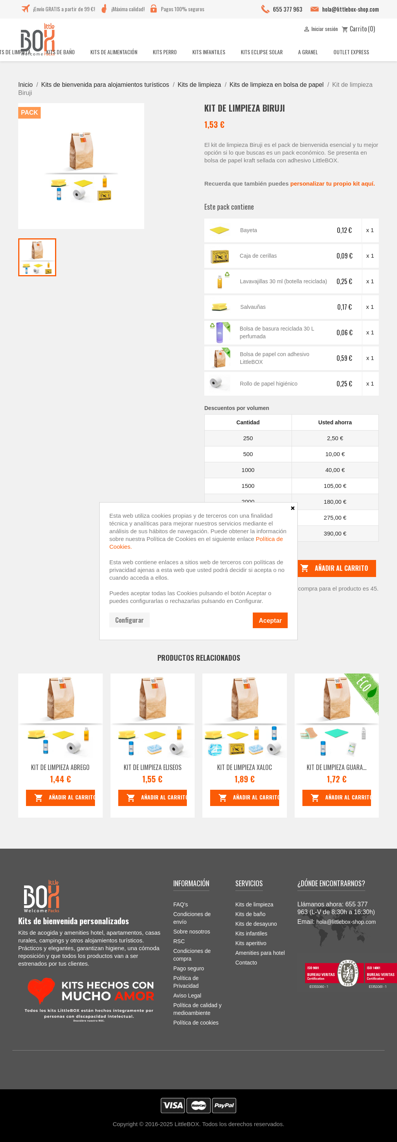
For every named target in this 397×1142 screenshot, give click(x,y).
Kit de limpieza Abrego (60, 767)
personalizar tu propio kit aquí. (332, 183)
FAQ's (180, 904)
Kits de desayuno (256, 924)
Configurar (129, 619)
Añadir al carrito (334, 568)
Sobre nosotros (191, 931)
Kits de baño (250, 914)
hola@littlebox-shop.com (350, 9)
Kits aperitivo (250, 943)
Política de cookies (196, 1023)
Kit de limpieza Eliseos (152, 767)
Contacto (246, 962)
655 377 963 (287, 9)
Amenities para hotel (260, 953)
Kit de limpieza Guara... (336, 767)
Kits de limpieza (254, 904)
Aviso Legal (187, 995)
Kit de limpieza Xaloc (244, 767)
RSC (179, 941)
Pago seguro (188, 968)
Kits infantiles (251, 933)
